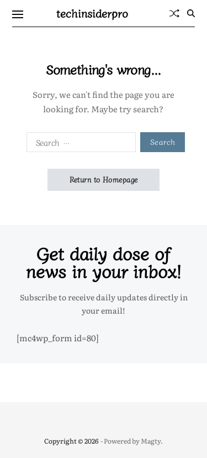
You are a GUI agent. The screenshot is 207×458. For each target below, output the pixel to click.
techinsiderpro (92, 13)
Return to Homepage (104, 179)
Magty (151, 441)
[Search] (191, 13)
